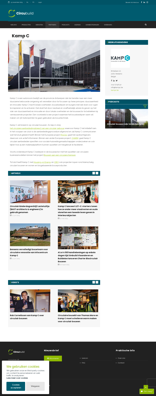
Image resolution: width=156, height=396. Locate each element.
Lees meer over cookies (17, 378)
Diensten (39, 25)
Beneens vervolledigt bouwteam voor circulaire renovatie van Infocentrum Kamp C (29, 252)
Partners (52, 25)
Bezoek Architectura (132, 2)
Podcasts (65, 25)
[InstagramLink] (147, 2)
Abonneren (53, 358)
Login (40, 2)
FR (33, 2)
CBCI (56, 162)
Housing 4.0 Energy (42, 162)
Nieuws (14, 25)
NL (27, 2)
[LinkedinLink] (144, 2)
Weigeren (35, 386)
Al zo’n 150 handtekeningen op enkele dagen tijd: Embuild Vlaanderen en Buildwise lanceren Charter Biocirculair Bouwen (78, 257)
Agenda (77, 25)
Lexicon (85, 358)
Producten (26, 25)
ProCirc (64, 135)
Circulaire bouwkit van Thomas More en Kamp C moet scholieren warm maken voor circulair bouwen (78, 318)
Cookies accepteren (16, 386)
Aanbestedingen (92, 25)
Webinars (108, 25)
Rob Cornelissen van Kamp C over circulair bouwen (27, 317)
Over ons (121, 358)
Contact (121, 363)
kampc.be (115, 90)
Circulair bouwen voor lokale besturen (125, 124)
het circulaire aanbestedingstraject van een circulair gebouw (37, 128)
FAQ (83, 363)
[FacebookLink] (141, 2)
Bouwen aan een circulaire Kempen (60, 155)
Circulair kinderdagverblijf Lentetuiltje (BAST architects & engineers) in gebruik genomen (29, 209)
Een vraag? (147, 391)
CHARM (75, 138)
